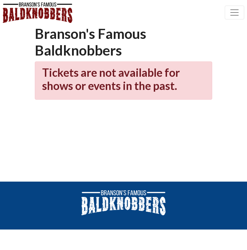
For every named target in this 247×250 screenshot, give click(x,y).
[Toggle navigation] (234, 12)
